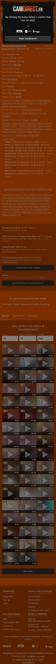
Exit (28, 26)
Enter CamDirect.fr (28, 39)
